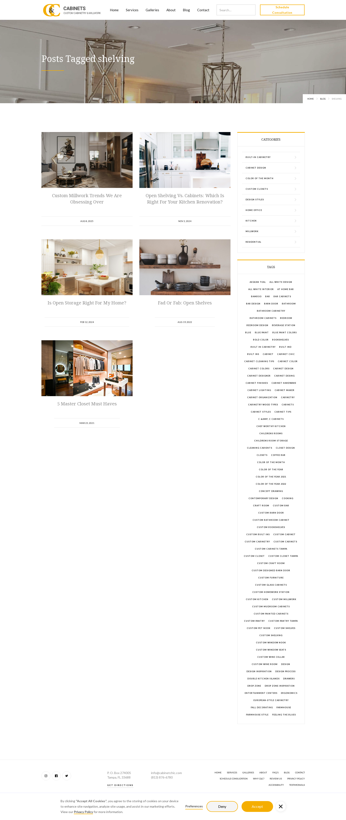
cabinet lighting (259, 390)
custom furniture (271, 577)
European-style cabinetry (271, 700)
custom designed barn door (271, 570)
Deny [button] (222, 806)
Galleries (152, 10)
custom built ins (258, 534)
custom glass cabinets (271, 585)
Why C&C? (258, 778)
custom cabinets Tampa (271, 549)
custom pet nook (258, 628)
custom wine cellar (271, 657)
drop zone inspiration (280, 686)
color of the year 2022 (271, 484)
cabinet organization (262, 397)
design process (285, 671)
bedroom (286, 318)
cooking (287, 498)
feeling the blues (284, 714)
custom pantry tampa (283, 621)
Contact (203, 10)
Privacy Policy (83, 812)
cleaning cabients (259, 448)
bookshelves (280, 339)
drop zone (254, 686)
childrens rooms (271, 433)
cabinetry (288, 397)
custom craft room (271, 563)
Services (132, 10)
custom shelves (284, 628)
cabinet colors (258, 368)
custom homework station (270, 592)
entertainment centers (261, 693)
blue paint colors (284, 332)
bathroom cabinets (263, 318)
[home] (72, 10)
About (171, 10)
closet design (285, 448)
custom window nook (271, 642)
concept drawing (271, 491)
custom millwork (284, 599)
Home (114, 10)
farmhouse (283, 707)
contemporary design (263, 498)
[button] (281, 806)
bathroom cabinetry (271, 311)
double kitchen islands (263, 678)
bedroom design (257, 325)
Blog (186, 10)
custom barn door (271, 513)
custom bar (281, 505)
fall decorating (262, 707)
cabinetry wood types (263, 404)
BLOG (287, 772)
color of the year (271, 469)
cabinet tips (282, 412)
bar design (253, 303)
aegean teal (258, 282)
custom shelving (271, 635)
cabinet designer (259, 376)
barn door (271, 303)
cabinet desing (284, 376)
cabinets (288, 404)
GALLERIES (248, 772)
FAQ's (275, 772)
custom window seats (271, 650)
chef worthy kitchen (271, 426)
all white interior (261, 289)
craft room (261, 505)
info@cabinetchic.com (166, 773)
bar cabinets (282, 296)
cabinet (268, 354)
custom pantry (254, 621)
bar (267, 296)
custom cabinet (284, 534)
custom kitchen (257, 599)
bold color (261, 339)
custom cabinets (285, 541)
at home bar (285, 289)
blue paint (262, 332)
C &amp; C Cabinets (271, 419)
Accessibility (276, 784)
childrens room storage (271, 440)
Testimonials (297, 784)
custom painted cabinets (271, 613)
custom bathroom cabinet (271, 520)
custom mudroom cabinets (271, 606)
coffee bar (278, 455)
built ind (285, 347)
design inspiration (259, 671)
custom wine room (265, 664)
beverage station (283, 325)
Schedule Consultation (282, 9)
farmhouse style (257, 714)
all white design (280, 282)
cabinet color (288, 361)
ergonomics (289, 693)
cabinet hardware (283, 383)
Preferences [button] (194, 806)
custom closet (254, 556)
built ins (253, 354)
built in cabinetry (263, 347)
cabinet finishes (257, 383)
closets (262, 455)
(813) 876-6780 (162, 777)
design (285, 664)
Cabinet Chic (286, 354)
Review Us (276, 778)
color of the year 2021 (271, 476)
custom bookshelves (271, 527)
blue (248, 332)
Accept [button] (257, 806)
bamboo (256, 296)
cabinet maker (284, 390)
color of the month (271, 462)
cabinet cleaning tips (259, 361)
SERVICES (232, 772)
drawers (289, 678)
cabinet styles (261, 412)
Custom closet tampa (283, 556)
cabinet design (283, 368)
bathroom (289, 303)
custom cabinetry (257, 541)
